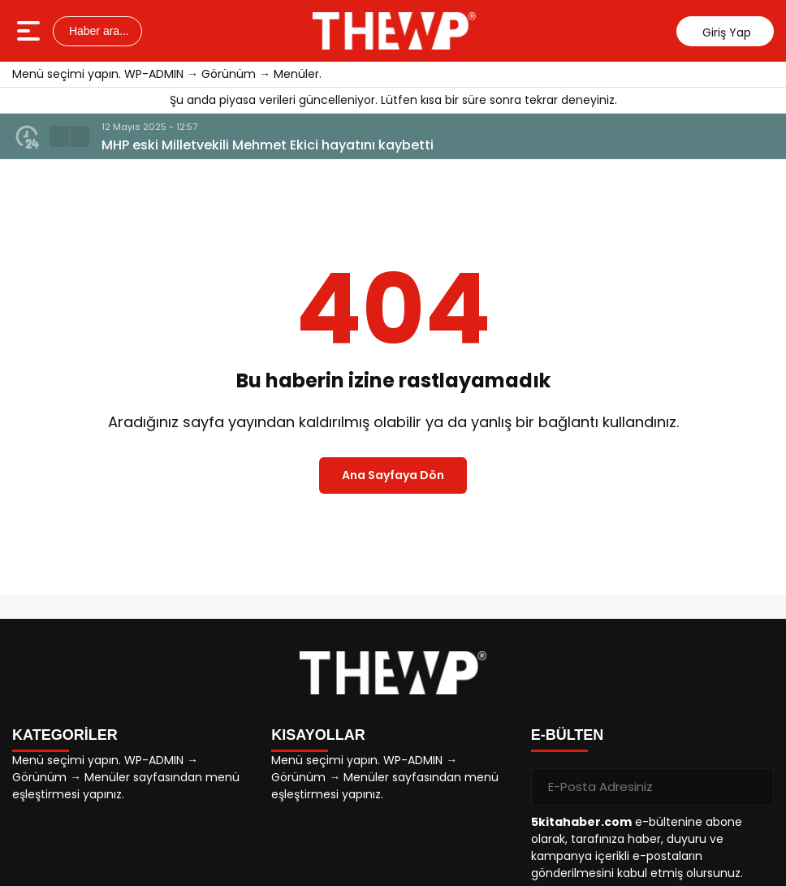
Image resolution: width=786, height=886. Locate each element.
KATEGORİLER (65, 735)
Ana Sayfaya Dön (393, 475)
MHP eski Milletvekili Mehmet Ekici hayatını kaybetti (267, 145)
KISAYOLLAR (318, 735)
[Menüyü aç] (30, 31)
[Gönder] (755, 787)
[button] (59, 136)
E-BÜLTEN (567, 735)
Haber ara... (97, 30)
